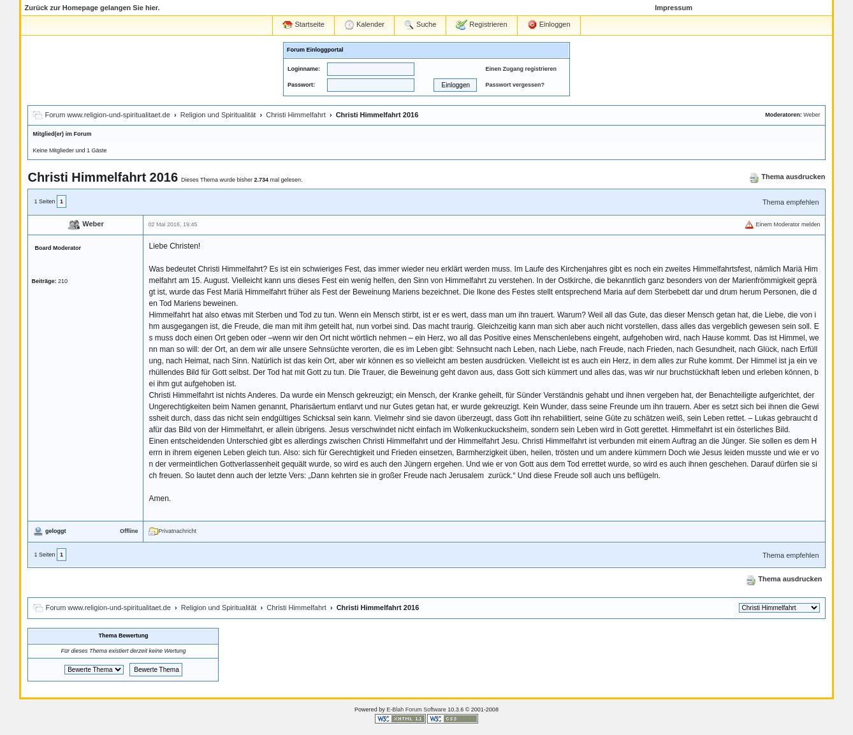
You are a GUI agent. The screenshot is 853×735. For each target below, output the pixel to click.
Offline (129, 531)
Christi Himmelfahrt (296, 115)
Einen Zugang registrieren (521, 69)
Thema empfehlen (790, 202)
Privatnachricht (172, 531)
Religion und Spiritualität (218, 115)
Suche (420, 25)
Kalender (364, 25)
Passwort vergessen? (514, 85)
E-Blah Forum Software (416, 709)
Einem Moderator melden (782, 224)
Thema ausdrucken (787, 176)
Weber (811, 115)
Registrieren (481, 25)
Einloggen (549, 25)
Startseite (303, 24)
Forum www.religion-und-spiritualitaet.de (107, 115)
